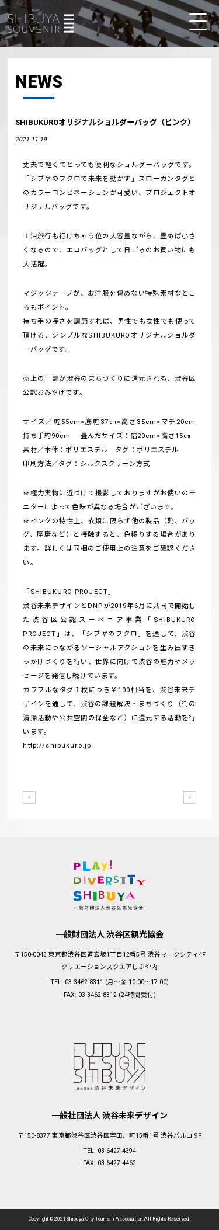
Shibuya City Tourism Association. (105, 1219)
